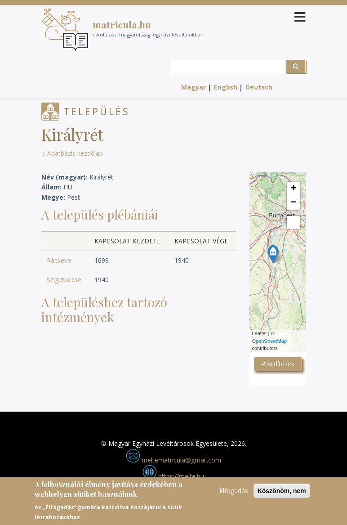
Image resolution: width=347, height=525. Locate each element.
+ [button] (294, 189)
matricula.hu (122, 24)
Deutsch (258, 87)
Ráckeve (59, 260)
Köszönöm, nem (282, 490)
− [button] (294, 203)
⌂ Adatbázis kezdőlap (71, 153)
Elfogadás (233, 490)
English (225, 87)
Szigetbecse (64, 279)
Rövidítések (277, 363)
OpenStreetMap (269, 341)
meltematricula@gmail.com (173, 460)
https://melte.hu (173, 476)
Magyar (193, 87)
